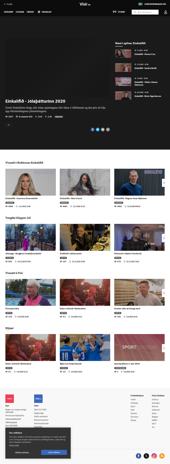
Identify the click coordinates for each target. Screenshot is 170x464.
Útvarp (133, 420)
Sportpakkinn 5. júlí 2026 (127, 364)
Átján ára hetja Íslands (71, 364)
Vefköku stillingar (22, 452)
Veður (154, 414)
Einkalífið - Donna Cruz (145, 54)
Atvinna (155, 407)
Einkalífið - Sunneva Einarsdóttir (21, 198)
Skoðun (134, 414)
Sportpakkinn (120, 368)
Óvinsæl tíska (12, 309)
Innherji (155, 400)
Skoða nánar (14, 445)
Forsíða (8, 4)
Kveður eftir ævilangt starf (127, 309)
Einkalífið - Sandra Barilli (146, 68)
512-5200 (42, 410)
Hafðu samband (40, 417)
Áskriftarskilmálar (41, 424)
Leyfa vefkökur (54, 452)
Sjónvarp (134, 417)
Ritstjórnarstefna (41, 420)
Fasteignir (156, 403)
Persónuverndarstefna (14, 416)
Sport (133, 407)
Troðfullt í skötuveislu (71, 254)
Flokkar (20, 12)
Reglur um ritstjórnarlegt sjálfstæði (15, 411)
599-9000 (13, 426)
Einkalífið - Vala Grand (71, 198)
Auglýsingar (39, 413)
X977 (154, 424)
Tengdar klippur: (16, 218)
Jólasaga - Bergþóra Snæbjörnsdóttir (23, 254)
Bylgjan (155, 417)
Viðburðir (156, 410)
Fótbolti (64, 368)
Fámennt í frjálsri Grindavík (128, 254)
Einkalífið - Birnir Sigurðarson (148, 96)
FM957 (155, 420)
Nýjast (9, 328)
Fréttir (63, 258)
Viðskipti (134, 403)
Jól (9, 125)
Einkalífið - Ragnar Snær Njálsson (130, 198)
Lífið (132, 410)
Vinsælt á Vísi (14, 273)
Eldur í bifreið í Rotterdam (73, 309)
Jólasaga (9, 258)
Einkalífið (58, 117)
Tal (153, 427)
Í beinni (30, 12)
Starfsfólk (38, 427)
